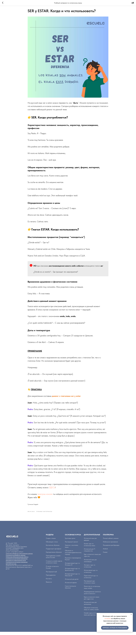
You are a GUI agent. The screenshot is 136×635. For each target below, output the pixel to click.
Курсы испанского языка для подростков (91, 601)
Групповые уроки (70, 541)
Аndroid (105, 552)
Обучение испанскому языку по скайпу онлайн (91, 612)
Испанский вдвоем (71, 586)
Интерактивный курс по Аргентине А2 (72, 572)
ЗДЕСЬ (52, 489)
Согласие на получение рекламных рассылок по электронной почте (17, 562)
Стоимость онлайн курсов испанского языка (54, 565)
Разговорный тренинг (71, 545)
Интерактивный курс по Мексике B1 (72, 578)
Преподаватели (51, 578)
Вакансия (49, 585)
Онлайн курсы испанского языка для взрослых (92, 617)
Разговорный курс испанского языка (89, 585)
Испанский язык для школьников (90, 606)
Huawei (105, 555)
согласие (107, 618)
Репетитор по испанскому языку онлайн (92, 590)
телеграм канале (44, 495)
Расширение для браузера (111, 548)
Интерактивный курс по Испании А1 (72, 567)
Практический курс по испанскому (91, 580)
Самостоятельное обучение (70, 590)
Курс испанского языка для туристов (92, 558)
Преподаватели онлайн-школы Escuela (53, 559)
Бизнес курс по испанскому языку (89, 548)
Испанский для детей (71, 582)
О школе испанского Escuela (52, 570)
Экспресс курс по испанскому (89, 569)
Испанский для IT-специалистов (90, 553)
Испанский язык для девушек (90, 542)
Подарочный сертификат (53, 552)
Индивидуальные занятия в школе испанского (92, 596)
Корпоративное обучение (54, 555)
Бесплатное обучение (52, 548)
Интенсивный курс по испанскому (91, 574)
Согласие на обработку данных (15, 558)
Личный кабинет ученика (110, 541)
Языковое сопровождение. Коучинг (73, 562)
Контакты (49, 582)
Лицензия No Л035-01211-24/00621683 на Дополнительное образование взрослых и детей (19, 570)
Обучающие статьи (52, 545)
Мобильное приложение (110, 545)
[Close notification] (131, 614)
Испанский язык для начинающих (90, 564)
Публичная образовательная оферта (17, 560)
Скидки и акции (51, 541)
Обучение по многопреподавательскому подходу (73, 555)
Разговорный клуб (51, 575)
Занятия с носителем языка (71, 549)
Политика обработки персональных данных (19, 556)
